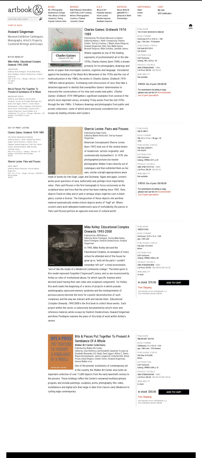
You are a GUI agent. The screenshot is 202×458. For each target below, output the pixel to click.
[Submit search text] (40, 19)
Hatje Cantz (142, 131)
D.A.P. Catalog (86, 13)
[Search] (23, 19)
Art (49, 10)
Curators (73, 18)
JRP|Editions (142, 229)
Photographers (83, 15)
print (191, 27)
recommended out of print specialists (154, 94)
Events (140, 13)
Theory (60, 18)
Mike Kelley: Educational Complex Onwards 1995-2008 (24, 63)
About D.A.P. (102, 10)
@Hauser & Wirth (124, 15)
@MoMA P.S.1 (122, 13)
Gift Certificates (165, 13)
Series (81, 21)
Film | (50, 15)
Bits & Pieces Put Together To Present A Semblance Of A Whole (24, 90)
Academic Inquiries (104, 21)
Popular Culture (54, 21)
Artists (72, 15)
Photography (57, 10)
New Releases (75, 10)
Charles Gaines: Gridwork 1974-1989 (26, 132)
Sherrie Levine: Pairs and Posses (24, 161)
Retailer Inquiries (103, 18)
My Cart (161, 10)
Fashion (62, 15)
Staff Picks (74, 13)
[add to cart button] (173, 282)
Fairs (139, 15)
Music (55, 15)
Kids (64, 21)
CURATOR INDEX (15, 25)
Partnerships (122, 18)
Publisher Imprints (104, 13)
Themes (82, 18)
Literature (52, 18)
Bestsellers (87, 10)
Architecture (53, 13)
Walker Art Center (145, 339)
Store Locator (102, 15)
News (139, 10)
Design (62, 13)
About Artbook (123, 10)
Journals (73, 21)
